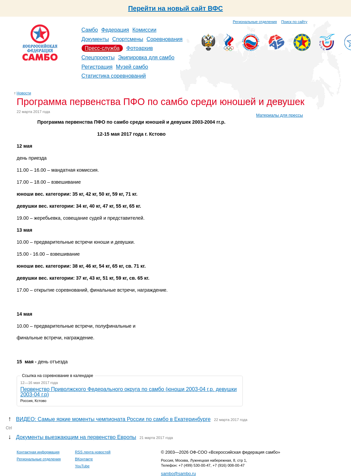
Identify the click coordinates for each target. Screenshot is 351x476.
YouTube (82, 466)
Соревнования (164, 39)
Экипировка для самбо (146, 57)
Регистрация (97, 67)
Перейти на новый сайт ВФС (175, 8)
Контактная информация (38, 452)
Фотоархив (139, 48)
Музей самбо (132, 67)
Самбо (90, 30)
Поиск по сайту (294, 22)
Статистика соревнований (114, 76)
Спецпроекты (98, 57)
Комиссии (145, 30)
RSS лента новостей (93, 452)
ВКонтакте (84, 459)
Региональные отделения (255, 22)
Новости (24, 93)
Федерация (115, 30)
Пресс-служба (102, 48)
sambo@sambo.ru (178, 473)
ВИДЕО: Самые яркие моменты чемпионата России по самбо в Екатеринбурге (113, 419)
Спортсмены (127, 39)
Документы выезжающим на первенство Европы (76, 437)
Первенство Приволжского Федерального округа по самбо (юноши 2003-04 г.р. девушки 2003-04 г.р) (128, 391)
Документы (95, 39)
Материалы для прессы (279, 115)
